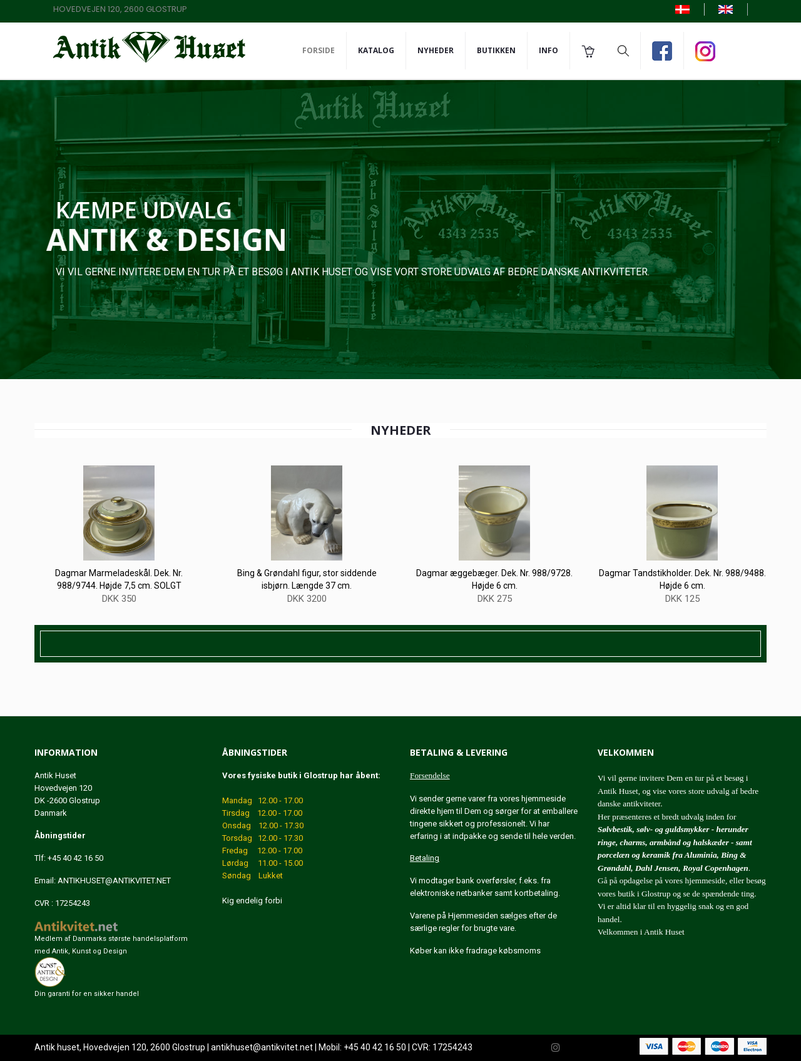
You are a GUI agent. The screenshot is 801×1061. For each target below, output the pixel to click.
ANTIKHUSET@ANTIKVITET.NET (114, 880)
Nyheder (435, 50)
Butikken (496, 50)
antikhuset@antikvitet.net (262, 1048)
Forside (318, 50)
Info (548, 50)
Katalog (376, 50)
